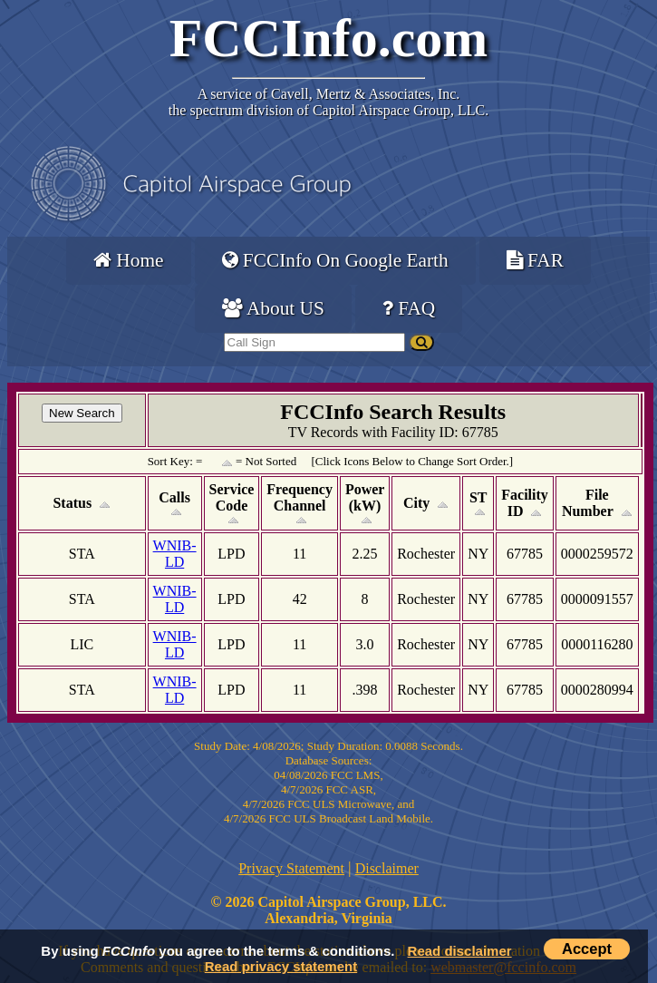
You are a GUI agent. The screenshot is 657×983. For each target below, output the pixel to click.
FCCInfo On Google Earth (335, 260)
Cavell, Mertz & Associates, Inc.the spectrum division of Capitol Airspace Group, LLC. (328, 102)
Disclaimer (387, 868)
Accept (587, 948)
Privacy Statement (291, 868)
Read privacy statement (281, 966)
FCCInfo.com (328, 38)
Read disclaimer (460, 951)
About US (273, 308)
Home (128, 260)
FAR (535, 260)
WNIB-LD (175, 553)
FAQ (408, 308)
